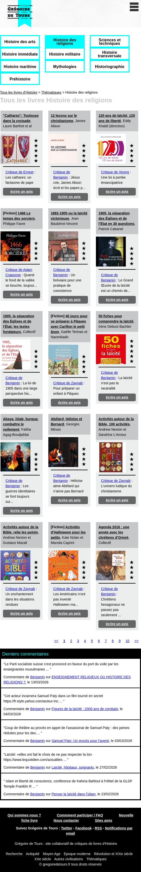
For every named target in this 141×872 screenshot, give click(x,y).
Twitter (66, 828)
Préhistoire (19, 79)
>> (137, 641)
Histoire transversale (109, 54)
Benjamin (37, 677)
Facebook (83, 828)
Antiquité (32, 854)
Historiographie (109, 67)
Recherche (14, 854)
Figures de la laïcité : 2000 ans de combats (85, 709)
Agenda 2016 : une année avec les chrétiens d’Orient (113, 532)
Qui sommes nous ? (24, 815)
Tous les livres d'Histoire (18, 92)
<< (56, 641)
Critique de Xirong (115, 172)
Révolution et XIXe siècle (113, 854)
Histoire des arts (19, 42)
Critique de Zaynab (68, 383)
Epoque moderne (77, 854)
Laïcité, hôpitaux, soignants (73, 767)
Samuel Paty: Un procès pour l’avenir (80, 741)
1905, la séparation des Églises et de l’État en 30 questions (116, 218)
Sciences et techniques (110, 42)
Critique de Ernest (19, 172)
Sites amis (103, 820)
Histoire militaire (64, 54)
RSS (98, 828)
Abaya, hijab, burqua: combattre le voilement (20, 424)
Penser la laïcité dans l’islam (74, 794)
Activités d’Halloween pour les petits (68, 532)
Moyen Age (51, 854)
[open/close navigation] (134, 6)
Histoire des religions (64, 42)
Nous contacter (66, 820)
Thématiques (51, 92)
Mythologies (64, 67)
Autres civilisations (69, 859)
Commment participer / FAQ (80, 815)
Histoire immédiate (20, 54)
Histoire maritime (20, 67)
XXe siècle (42, 859)
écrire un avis (21, 192)
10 (128, 641)
